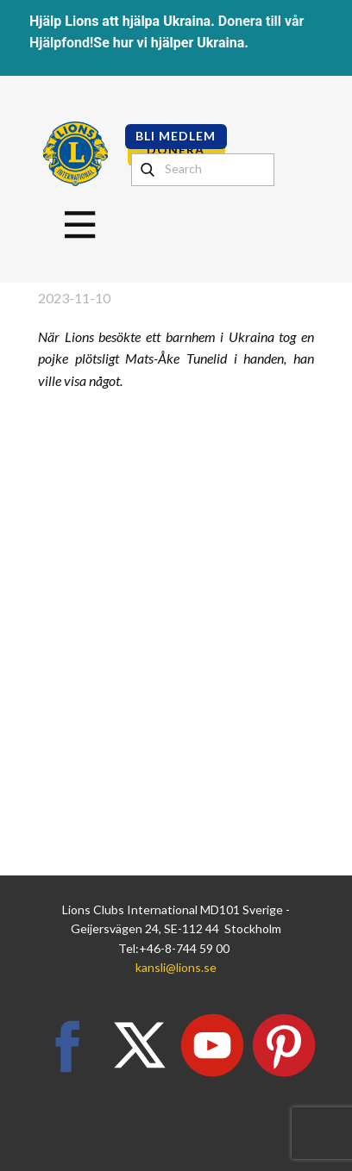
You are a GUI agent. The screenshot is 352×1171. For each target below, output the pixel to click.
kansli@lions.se (176, 967)
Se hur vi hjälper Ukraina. (170, 42)
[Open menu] (80, 225)
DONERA (175, 149)
